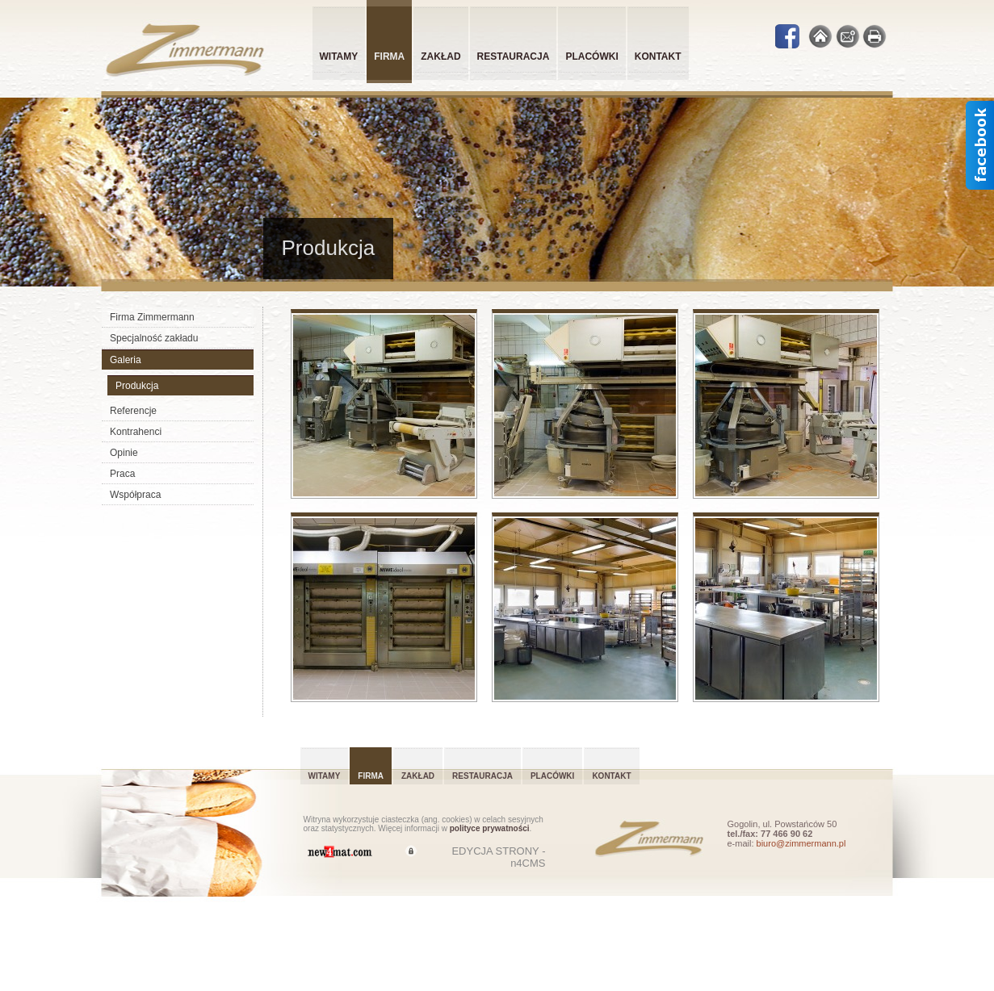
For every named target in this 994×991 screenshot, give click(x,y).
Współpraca (135, 494)
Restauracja (513, 56)
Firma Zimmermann (152, 317)
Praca (122, 473)
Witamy (339, 56)
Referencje (133, 410)
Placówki (591, 56)
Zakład (440, 56)
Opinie (124, 452)
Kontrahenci (135, 431)
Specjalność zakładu (154, 338)
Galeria (125, 360)
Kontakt (658, 56)
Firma (371, 775)
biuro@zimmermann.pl (801, 843)
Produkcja (136, 385)
